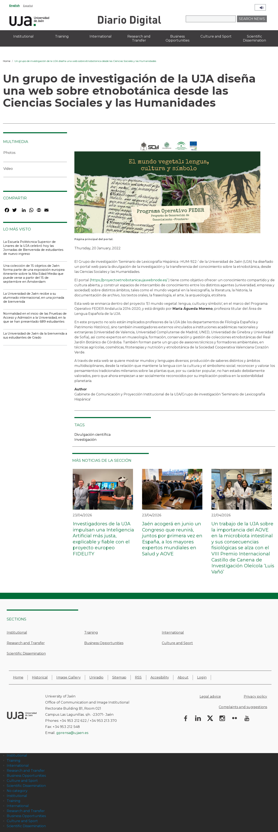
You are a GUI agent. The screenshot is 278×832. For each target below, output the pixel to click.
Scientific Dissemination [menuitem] (254, 38)
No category (17, 791)
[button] (167, 187)
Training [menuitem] (62, 36)
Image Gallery (68, 677)
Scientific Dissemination (26, 653)
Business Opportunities (103, 643)
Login (202, 677)
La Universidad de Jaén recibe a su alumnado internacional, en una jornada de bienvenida (33, 297)
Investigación (85, 440)
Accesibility (159, 677)
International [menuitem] (101, 36)
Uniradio (96, 677)
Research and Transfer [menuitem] (138, 38)
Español (28, 5)
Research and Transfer (26, 643)
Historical (40, 677)
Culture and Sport (177, 643)
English (14, 5)
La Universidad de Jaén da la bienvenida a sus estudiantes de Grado (35, 335)
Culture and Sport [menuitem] (216, 36)
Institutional (17, 632)
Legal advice (210, 697)
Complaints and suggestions (243, 707)
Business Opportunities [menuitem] (177, 38)
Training (91, 632)
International (173, 632)
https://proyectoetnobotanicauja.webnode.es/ (129, 280)
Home (6, 61)
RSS (138, 677)
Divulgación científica (92, 435)
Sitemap (119, 677)
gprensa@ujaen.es (72, 733)
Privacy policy (255, 697)
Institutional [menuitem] (23, 36)
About (183, 677)
